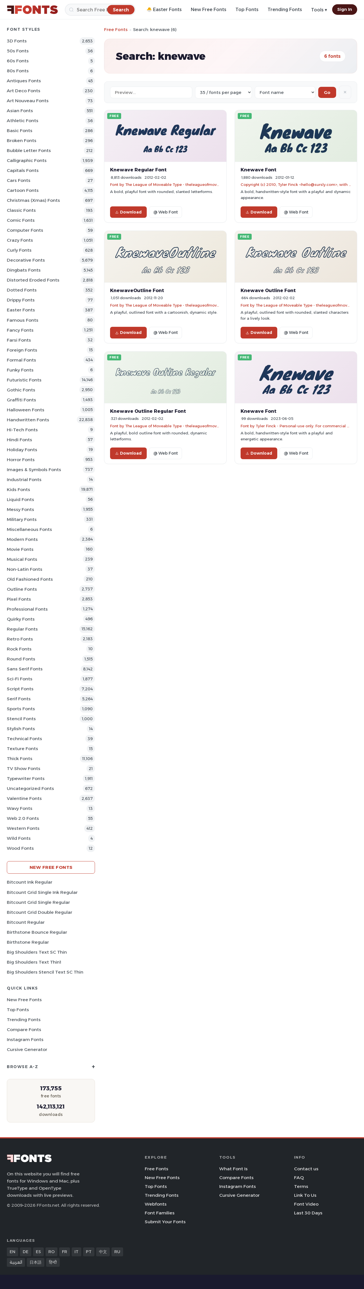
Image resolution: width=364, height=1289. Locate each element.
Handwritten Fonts (28, 419)
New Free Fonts (208, 9)
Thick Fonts (19, 758)
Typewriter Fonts (26, 778)
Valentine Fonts (24, 798)
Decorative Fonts (26, 260)
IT (76, 1251)
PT (89, 1251)
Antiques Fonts (24, 80)
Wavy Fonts (19, 808)
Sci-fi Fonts (19, 679)
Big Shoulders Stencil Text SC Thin (45, 972)
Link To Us (305, 1195)
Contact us (306, 1168)
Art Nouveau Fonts (28, 100)
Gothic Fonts (21, 390)
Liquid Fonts (20, 499)
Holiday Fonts (22, 449)
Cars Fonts (18, 180)
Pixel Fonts (19, 599)
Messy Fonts (20, 509)
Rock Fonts (19, 649)
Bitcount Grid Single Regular (38, 902)
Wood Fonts (20, 848)
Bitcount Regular (26, 922)
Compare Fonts (24, 1029)
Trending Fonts (285, 9)
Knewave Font (258, 170)
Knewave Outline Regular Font (148, 411)
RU (117, 1251)
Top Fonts (246, 9)
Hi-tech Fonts (22, 429)
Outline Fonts (22, 589)
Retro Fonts (20, 639)
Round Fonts (21, 659)
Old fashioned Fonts (30, 579)
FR (64, 1251)
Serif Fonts (19, 698)
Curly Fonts (19, 250)
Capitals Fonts (23, 170)
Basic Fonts (19, 130)
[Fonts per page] (223, 92)
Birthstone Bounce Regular (37, 932)
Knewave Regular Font (138, 170)
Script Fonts (20, 688)
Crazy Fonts (20, 240)
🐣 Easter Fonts (164, 9)
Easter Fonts (21, 310)
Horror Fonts (21, 459)
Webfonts (156, 1204)
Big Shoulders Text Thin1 (34, 962)
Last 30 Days (308, 1213)
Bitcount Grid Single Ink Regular (42, 892)
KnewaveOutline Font (137, 290)
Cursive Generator (27, 1049)
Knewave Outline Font (268, 290)
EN (12, 1251)
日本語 (36, 1262)
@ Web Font (165, 212)
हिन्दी (53, 1262)
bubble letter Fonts (29, 150)
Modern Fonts (22, 539)
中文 (103, 1251)
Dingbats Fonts (24, 270)
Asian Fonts (20, 110)
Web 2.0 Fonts (23, 818)
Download (128, 212)
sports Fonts (21, 708)
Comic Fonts (21, 220)
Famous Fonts (22, 320)
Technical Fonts (24, 738)
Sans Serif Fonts (25, 669)
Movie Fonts (20, 549)
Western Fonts (23, 828)
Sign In (344, 9)
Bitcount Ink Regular (29, 882)
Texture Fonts (22, 748)
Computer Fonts (25, 230)
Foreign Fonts (22, 350)
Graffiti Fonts (21, 400)
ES (38, 1251)
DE (25, 1251)
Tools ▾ (319, 10)
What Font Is (233, 1168)
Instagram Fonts (25, 1039)
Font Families (160, 1213)
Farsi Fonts (19, 340)
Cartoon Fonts (23, 190)
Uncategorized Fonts (30, 788)
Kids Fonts (18, 489)
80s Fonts (18, 70)
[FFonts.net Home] (32, 9)
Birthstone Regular (28, 942)
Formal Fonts (21, 360)
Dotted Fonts (22, 290)
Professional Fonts (27, 609)
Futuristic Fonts (24, 380)
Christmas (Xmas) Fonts (33, 200)
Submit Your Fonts (165, 1221)
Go (327, 92)
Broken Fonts (21, 140)
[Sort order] (285, 92)
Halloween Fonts (25, 409)
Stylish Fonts (21, 728)
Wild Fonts (19, 838)
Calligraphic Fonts (27, 160)
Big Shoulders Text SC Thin (37, 952)
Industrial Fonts (24, 479)
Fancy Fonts (20, 330)
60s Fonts (18, 60)
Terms (301, 1186)
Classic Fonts (21, 210)
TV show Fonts (23, 768)
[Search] (100, 10)
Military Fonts (22, 519)
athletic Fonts (22, 120)
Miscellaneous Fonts (29, 529)
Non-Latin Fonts (24, 569)
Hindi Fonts (19, 439)
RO (51, 1251)
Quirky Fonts (21, 619)
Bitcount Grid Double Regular (39, 912)
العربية (16, 1262)
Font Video (306, 1204)
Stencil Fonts (21, 718)
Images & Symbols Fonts (34, 469)
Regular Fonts (22, 629)
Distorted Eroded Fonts (33, 280)
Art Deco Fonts (23, 90)
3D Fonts (17, 41)
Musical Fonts (22, 559)
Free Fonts (116, 29)
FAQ (299, 1177)
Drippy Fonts (21, 300)
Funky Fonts (20, 370)
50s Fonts (18, 51)
